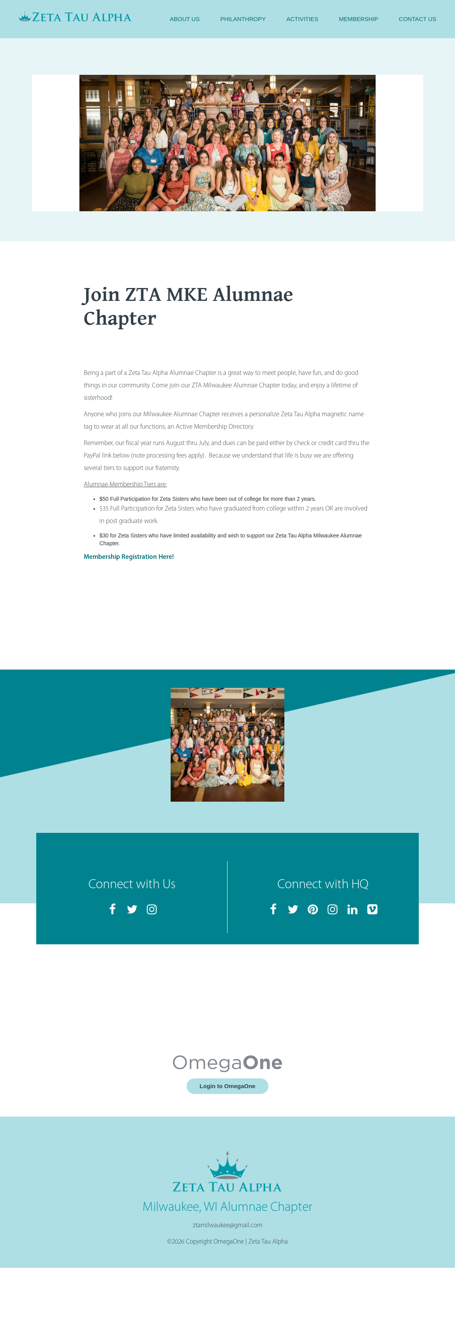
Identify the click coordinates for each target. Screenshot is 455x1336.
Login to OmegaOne (227, 1086)
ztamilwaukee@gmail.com (228, 1225)
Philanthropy (243, 19)
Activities (302, 19)
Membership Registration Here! (129, 557)
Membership (358, 19)
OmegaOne (228, 1242)
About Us (184, 19)
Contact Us (417, 19)
